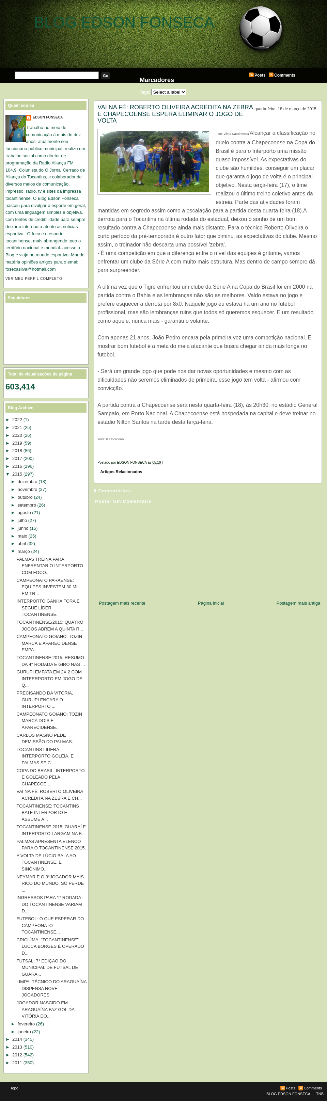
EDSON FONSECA (48, 117)
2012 (17, 1054)
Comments (284, 75)
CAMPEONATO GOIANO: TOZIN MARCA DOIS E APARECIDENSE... (49, 721)
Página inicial (211, 603)
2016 (17, 466)
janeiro (24, 1031)
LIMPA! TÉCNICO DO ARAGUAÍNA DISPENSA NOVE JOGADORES (51, 988)
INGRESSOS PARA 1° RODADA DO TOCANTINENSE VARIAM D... (49, 904)
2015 (17, 474)
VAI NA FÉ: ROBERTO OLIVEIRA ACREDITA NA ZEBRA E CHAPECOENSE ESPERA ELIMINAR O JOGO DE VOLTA (175, 114)
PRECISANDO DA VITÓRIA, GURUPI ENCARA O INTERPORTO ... (44, 699)
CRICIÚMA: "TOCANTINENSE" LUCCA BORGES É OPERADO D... (50, 946)
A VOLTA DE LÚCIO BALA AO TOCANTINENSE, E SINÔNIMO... (46, 862)
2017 (17, 458)
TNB (320, 1094)
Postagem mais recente (122, 603)
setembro (27, 505)
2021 (17, 427)
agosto (24, 512)
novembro (27, 489)
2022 (17, 419)
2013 (17, 1047)
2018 (17, 450)
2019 (17, 443)
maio (22, 536)
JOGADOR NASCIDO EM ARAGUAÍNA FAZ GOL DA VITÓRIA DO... (45, 1009)
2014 (17, 1039)
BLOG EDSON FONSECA (124, 22)
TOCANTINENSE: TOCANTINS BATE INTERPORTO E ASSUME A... (47, 812)
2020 (17, 435)
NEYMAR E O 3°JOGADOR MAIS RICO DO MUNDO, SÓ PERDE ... (50, 883)
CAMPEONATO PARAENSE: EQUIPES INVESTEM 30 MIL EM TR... (48, 587)
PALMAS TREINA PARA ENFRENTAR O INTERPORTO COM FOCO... (49, 566)
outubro (25, 497)
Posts (260, 75)
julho (22, 520)
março (24, 551)
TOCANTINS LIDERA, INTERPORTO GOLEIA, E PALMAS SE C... (45, 756)
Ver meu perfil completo (33, 279)
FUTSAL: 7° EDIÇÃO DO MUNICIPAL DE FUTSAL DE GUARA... (47, 967)
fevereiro (26, 1023)
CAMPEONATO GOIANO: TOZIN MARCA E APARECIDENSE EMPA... (49, 643)
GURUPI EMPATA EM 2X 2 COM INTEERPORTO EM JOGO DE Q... (49, 678)
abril (22, 543)
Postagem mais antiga (299, 603)
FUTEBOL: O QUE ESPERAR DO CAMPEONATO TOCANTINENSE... (50, 925)
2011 (17, 1062)
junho (23, 528)
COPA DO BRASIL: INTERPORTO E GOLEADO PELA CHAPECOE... (50, 777)
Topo (14, 1088)
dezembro (27, 481)
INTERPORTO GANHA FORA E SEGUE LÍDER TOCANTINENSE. (47, 608)
